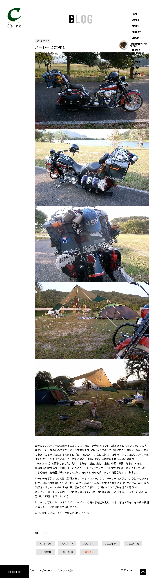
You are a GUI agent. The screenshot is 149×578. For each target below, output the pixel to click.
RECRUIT (136, 62)
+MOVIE (135, 38)
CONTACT (136, 74)
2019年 (66, 552)
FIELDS (135, 26)
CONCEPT (136, 44)
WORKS (135, 20)
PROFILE (136, 50)
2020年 (44, 552)
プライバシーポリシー (39, 570)
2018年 (88, 552)
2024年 (66, 543)
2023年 (88, 543)
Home (134, 14)
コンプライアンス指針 (63, 570)
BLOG (134, 56)
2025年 (44, 543)
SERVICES (136, 32)
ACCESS (135, 68)
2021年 (132, 543)
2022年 (110, 543)
